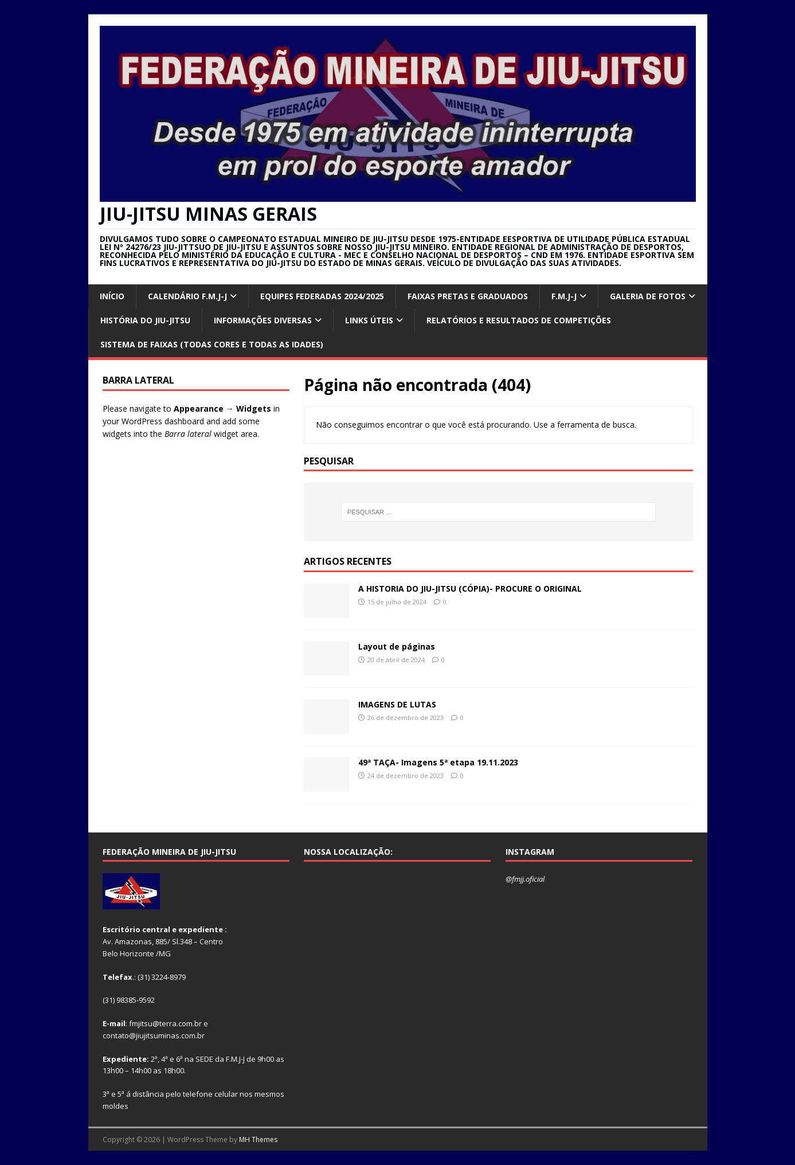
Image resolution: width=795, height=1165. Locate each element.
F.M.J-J (564, 296)
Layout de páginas (396, 646)
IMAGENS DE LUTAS (397, 704)
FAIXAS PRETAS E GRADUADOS (468, 296)
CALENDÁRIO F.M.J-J (187, 296)
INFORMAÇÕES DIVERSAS (263, 320)
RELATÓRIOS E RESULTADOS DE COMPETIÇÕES (518, 320)
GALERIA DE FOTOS (648, 296)
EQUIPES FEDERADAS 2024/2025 (322, 296)
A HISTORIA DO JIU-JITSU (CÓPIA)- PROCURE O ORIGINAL (470, 588)
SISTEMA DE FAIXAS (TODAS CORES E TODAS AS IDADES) (211, 344)
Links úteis (369, 320)
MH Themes (258, 1139)
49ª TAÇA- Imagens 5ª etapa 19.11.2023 (438, 762)
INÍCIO (112, 296)
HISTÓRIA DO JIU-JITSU (145, 320)
